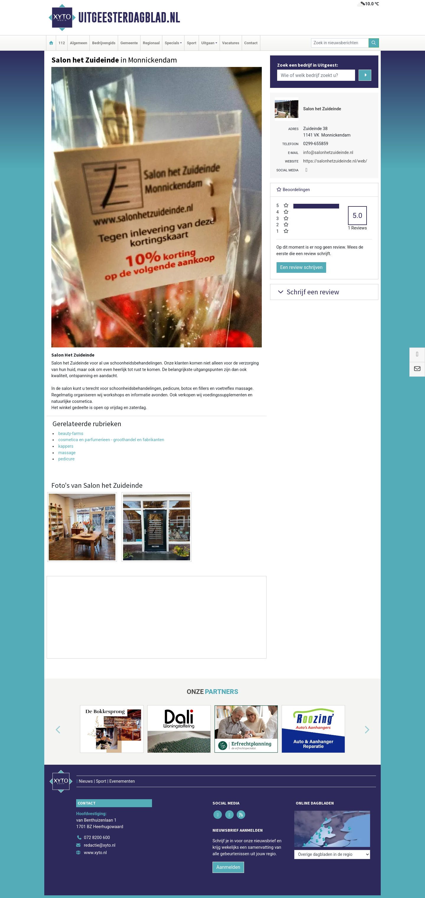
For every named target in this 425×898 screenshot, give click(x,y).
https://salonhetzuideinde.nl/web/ (335, 161)
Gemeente (129, 43)
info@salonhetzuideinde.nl (328, 152)
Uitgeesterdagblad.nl (129, 17)
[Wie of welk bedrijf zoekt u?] (316, 75)
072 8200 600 (97, 837)
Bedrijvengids (103, 43)
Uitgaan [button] (207, 43)
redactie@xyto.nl (99, 845)
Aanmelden (228, 867)
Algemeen (78, 43)
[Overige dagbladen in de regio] (332, 854)
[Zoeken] (374, 42)
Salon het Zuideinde (322, 108)
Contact (251, 43)
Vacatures (230, 43)
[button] (51, 730)
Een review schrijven (301, 267)
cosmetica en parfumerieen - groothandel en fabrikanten (111, 439)
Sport (191, 43)
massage (67, 452)
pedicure (66, 459)
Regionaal (151, 43)
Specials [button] (172, 43)
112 (61, 43)
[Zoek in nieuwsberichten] (340, 42)
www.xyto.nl (95, 852)
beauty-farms (70, 433)
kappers (65, 446)
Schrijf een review (307, 291)
